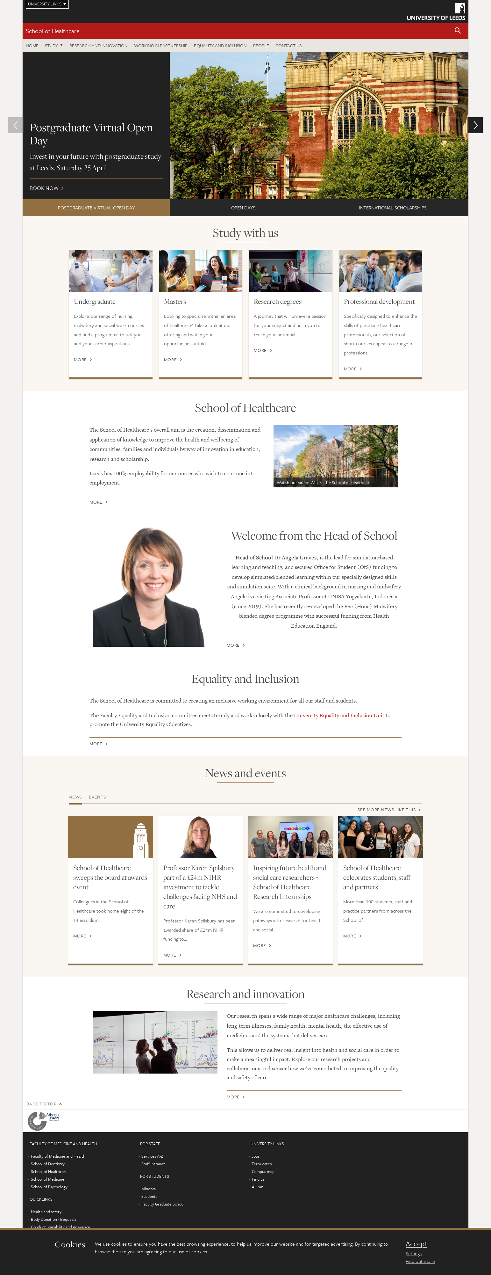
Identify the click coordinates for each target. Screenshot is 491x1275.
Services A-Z (152, 1156)
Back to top (41, 1103)
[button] (458, 31)
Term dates (262, 1164)
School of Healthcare (52, 30)
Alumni (258, 1187)
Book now (245, 125)
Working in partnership (161, 45)
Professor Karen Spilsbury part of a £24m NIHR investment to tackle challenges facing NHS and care (200, 887)
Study (51, 45)
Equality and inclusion (220, 45)
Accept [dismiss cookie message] (416, 1244)
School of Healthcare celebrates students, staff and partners (376, 877)
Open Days (243, 207)
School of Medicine (47, 1179)
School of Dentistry (48, 1164)
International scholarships (393, 207)
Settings (414, 1253)
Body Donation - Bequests (53, 1219)
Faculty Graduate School (162, 1204)
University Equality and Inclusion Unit (339, 715)
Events (97, 796)
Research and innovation (98, 45)
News (75, 796)
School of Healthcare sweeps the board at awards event (110, 877)
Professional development (379, 301)
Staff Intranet (153, 1164)
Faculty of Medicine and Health (58, 1156)
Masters (175, 301)
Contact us (288, 45)
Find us (258, 1179)
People (261, 45)
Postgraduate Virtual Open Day (96, 207)
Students (149, 1196)
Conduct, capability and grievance (60, 1227)
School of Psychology (49, 1187)
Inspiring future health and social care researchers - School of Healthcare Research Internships (289, 882)
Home (32, 45)
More (80, 359)
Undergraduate (95, 301)
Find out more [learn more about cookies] (420, 1260)
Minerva (148, 1188)
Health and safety (46, 1211)
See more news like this (387, 809)
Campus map (263, 1171)
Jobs (256, 1156)
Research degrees (278, 301)
